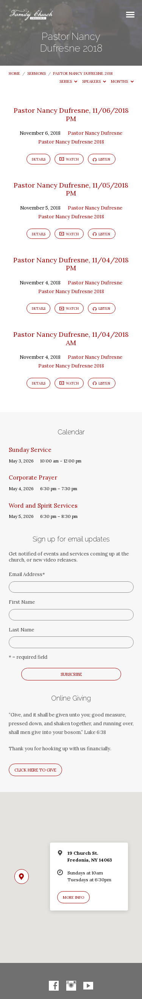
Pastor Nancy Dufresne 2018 (82, 73)
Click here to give (35, 770)
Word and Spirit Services (43, 505)
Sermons (36, 73)
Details (38, 159)
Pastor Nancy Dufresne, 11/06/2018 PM (71, 114)
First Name (22, 602)
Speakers (94, 81)
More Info (73, 897)
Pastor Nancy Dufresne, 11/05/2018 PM (71, 189)
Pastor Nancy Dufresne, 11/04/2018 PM (71, 264)
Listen (101, 159)
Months (122, 81)
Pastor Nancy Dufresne (95, 133)
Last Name (21, 630)
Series (68, 81)
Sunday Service (30, 449)
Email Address (27, 574)
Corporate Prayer (33, 477)
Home (14, 73)
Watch (69, 159)
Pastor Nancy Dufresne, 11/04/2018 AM (71, 338)
